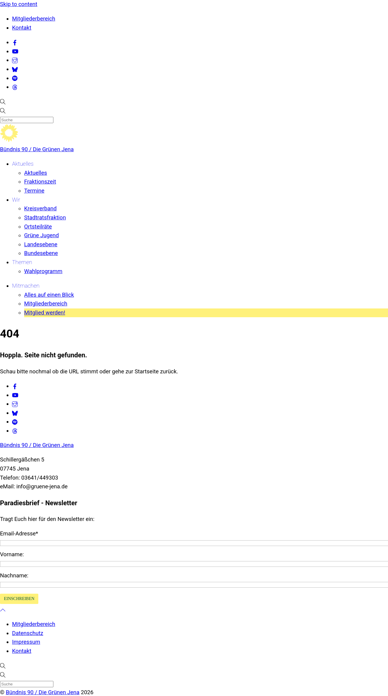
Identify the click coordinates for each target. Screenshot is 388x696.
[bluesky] (15, 69)
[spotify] (15, 78)
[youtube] (15, 51)
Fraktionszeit (40, 181)
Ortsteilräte (38, 226)
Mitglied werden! (44, 312)
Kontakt (21, 27)
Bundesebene (41, 253)
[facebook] (15, 42)
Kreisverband (40, 208)
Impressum (26, 642)
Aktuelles (22, 164)
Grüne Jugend (41, 235)
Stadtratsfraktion (45, 217)
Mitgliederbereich (33, 18)
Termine (34, 190)
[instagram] (15, 60)
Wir (16, 199)
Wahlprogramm (43, 271)
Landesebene (40, 244)
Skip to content (18, 4)
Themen (22, 262)
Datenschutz (27, 633)
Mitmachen (26, 286)
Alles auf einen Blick (49, 295)
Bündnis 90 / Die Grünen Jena (37, 149)
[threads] (15, 87)
